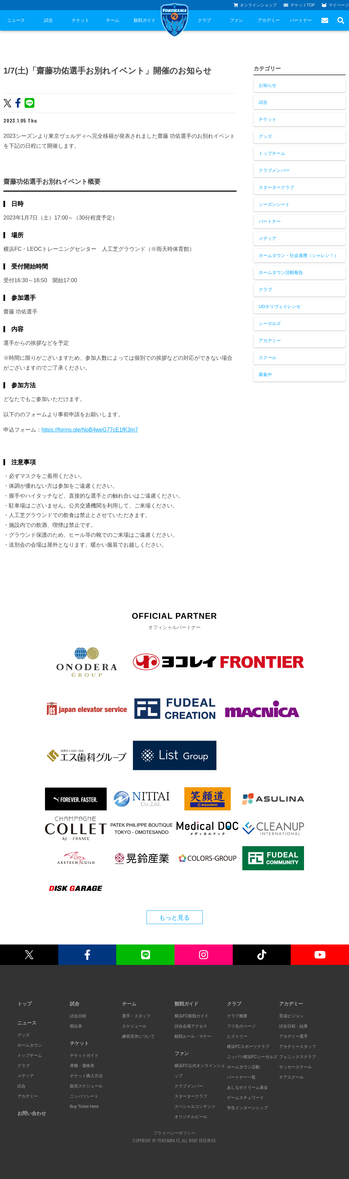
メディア (267, 238)
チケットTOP (299, 5)
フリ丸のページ (241, 1026)
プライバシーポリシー (174, 1132)
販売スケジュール (86, 1086)
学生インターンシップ (247, 1107)
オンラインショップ (255, 5)
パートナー (301, 20)
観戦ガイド (145, 20)
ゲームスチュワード (245, 1097)
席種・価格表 (82, 1065)
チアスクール (291, 1077)
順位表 (76, 1026)
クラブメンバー (274, 170)
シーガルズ (270, 323)
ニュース (16, 20)
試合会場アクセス (190, 1026)
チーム (112, 20)
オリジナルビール (190, 1116)
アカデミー (269, 20)
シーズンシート (274, 204)
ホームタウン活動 (243, 1067)
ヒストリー (237, 1036)
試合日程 (78, 1016)
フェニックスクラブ (297, 1056)
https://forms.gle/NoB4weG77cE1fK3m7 (90, 430)
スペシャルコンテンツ (194, 1106)
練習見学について (138, 1036)
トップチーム (272, 153)
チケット (80, 20)
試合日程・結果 (293, 1026)
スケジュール (134, 1026)
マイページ (335, 5)
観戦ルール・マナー (192, 1036)
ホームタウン (29, 1045)
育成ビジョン (291, 1016)
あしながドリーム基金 (247, 1087)
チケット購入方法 (86, 1075)
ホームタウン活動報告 (281, 272)
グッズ (265, 136)
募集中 (265, 374)
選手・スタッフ (136, 1016)
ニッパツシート (84, 1096)
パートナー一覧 (241, 1077)
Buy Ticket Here (84, 1106)
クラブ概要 (237, 1016)
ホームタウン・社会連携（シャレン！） (298, 255)
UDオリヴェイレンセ (280, 306)
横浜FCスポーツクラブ (248, 1046)
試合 (48, 20)
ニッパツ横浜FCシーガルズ (252, 1056)
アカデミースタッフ (297, 1046)
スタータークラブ (276, 187)
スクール (267, 357)
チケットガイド (84, 1055)
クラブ (204, 20)
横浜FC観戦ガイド (191, 1016)
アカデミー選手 (293, 1036)
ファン (236, 20)
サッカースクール (295, 1067)
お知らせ (267, 85)
